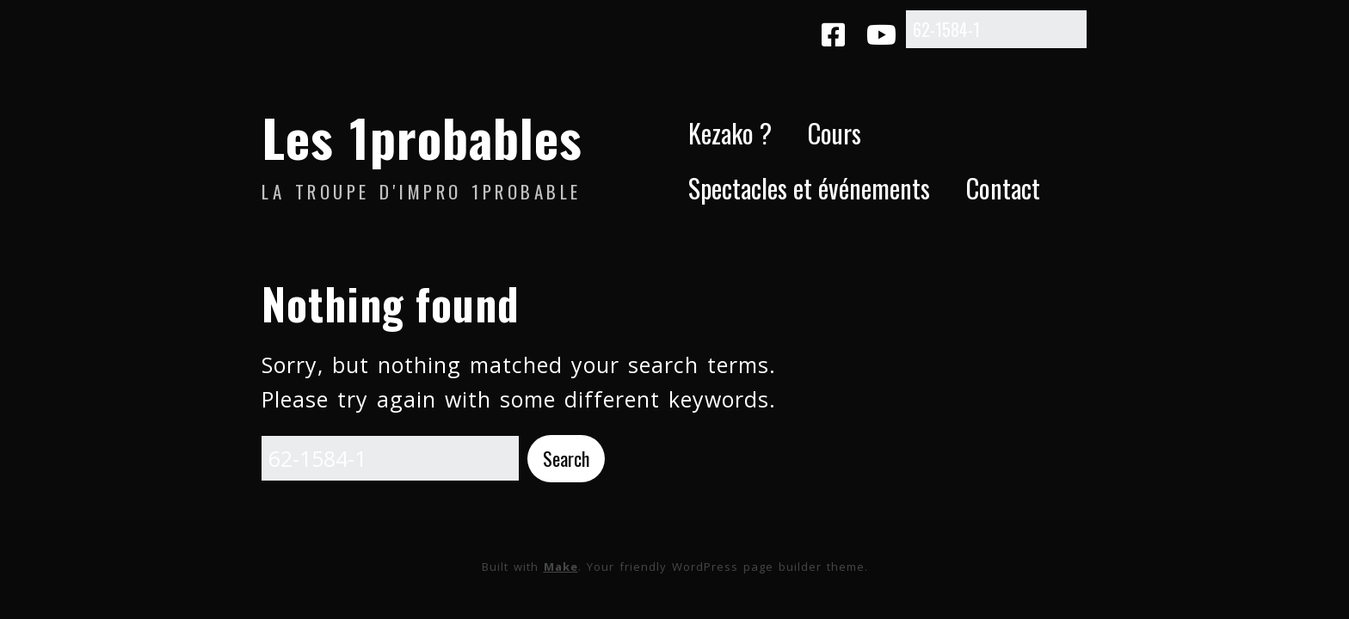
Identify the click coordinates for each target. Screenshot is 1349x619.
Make (561, 566)
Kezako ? (730, 132)
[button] (566, 458)
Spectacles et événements (809, 188)
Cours (834, 132)
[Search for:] (996, 29)
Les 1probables (422, 136)
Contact (1003, 188)
